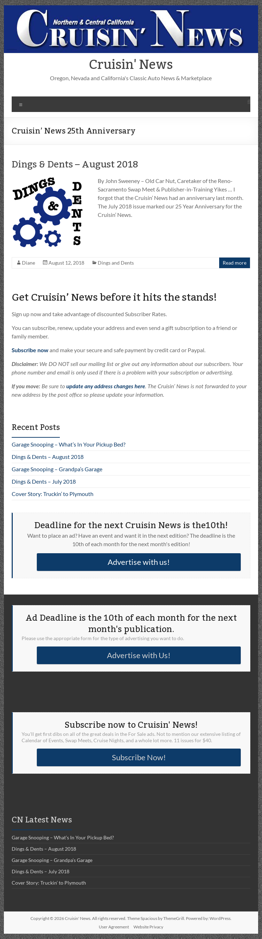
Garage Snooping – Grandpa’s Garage (57, 469)
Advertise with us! (139, 562)
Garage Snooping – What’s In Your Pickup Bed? (68, 444)
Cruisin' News (131, 65)
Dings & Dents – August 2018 (75, 164)
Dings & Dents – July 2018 (44, 481)
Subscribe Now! (139, 757)
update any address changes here (105, 386)
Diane (28, 263)
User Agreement (114, 926)
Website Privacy (148, 926)
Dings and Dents (116, 263)
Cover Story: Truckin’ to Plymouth (52, 493)
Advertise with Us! (139, 655)
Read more (234, 263)
